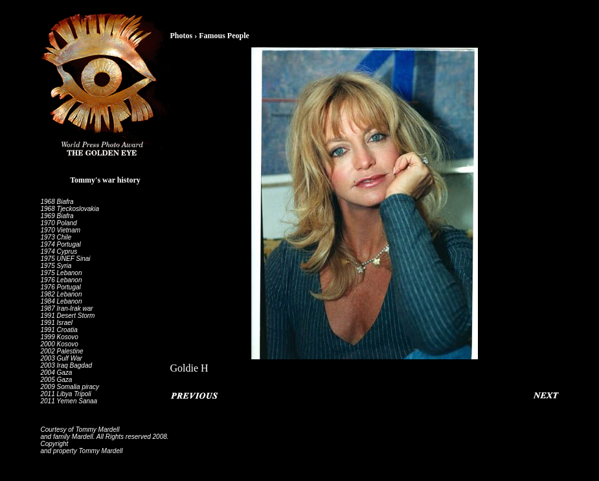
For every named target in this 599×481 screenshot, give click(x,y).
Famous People (224, 35)
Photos (181, 35)
